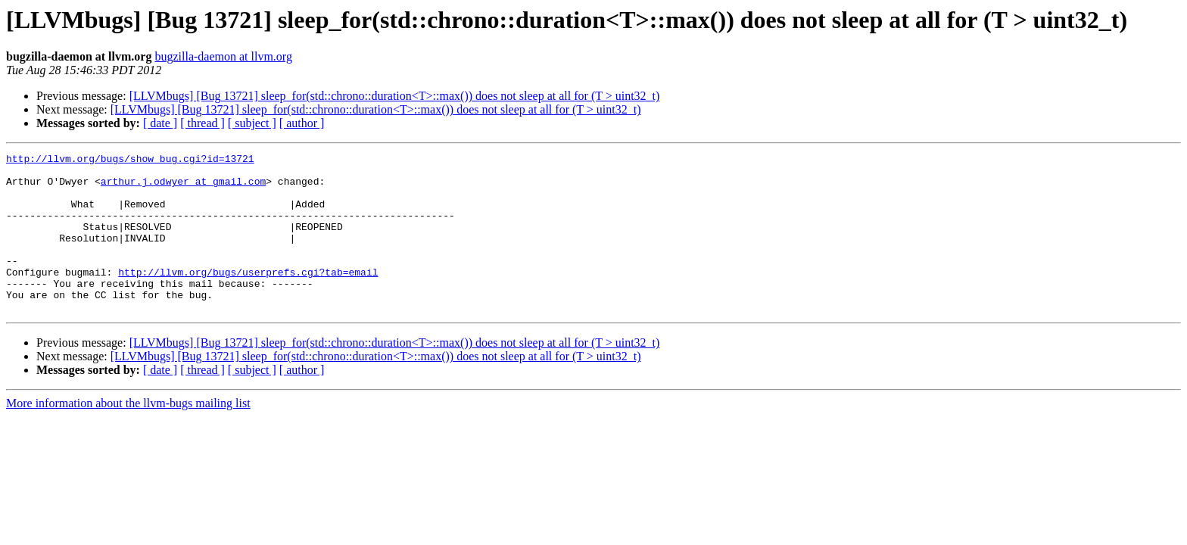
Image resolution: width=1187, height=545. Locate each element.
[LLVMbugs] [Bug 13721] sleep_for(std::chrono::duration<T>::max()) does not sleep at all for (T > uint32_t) (394, 95)
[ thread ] (202, 123)
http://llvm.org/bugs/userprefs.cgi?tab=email (248, 297)
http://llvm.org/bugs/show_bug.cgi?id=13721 (130, 160)
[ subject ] (252, 123)
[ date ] (160, 123)
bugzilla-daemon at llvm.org (222, 56)
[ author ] (302, 123)
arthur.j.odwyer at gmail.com (183, 188)
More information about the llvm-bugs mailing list (128, 434)
